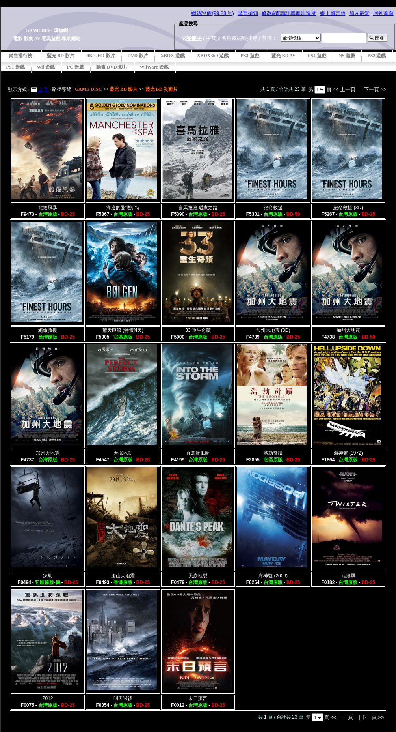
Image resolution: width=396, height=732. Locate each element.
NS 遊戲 (346, 55)
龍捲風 (348, 575)
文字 (43, 89)
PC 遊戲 (75, 67)
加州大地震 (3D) (273, 330)
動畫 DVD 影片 (112, 67)
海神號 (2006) (273, 575)
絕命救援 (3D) (348, 207)
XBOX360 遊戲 (213, 55)
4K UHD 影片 (100, 55)
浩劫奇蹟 (273, 453)
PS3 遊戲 (250, 55)
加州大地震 (348, 330)
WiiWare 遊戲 (154, 67)
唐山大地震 (123, 575)
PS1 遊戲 (15, 67)
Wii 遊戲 (46, 67)
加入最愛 (359, 13)
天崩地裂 (197, 575)
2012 (48, 698)
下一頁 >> (375, 89)
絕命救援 (273, 207)
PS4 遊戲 (317, 55)
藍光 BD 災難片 (161, 89)
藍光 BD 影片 (61, 55)
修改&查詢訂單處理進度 (289, 13)
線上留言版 (333, 13)
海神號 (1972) (348, 453)
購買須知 (248, 13)
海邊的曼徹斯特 (122, 207)
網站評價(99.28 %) (212, 13)
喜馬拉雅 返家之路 (198, 207)
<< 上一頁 (345, 89)
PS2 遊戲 (376, 55)
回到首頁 (383, 13)
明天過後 (122, 698)
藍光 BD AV (283, 55)
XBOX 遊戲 (172, 55)
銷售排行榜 (20, 55)
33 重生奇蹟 (198, 330)
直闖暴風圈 (198, 453)
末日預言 (197, 698)
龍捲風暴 (47, 207)
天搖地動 (122, 453)
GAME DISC (88, 89)
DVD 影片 (138, 55)
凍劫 (47, 575)
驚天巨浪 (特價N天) (122, 330)
